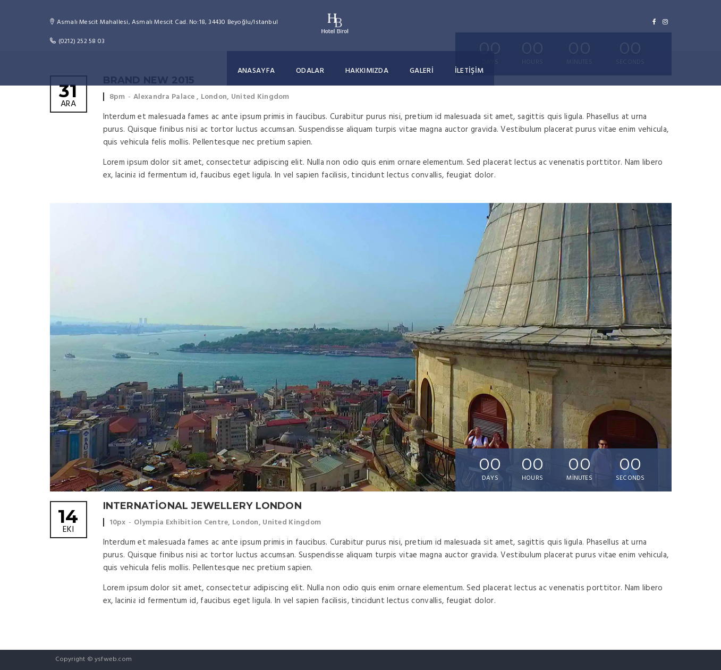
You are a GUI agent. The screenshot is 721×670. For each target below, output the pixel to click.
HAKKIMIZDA (366, 71)
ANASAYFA (257, 71)
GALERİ (420, 71)
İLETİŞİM (468, 71)
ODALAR (310, 71)
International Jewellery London (202, 506)
